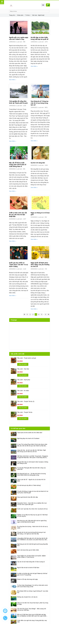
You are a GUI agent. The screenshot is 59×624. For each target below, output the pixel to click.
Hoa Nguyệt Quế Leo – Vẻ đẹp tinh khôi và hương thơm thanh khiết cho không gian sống (31, 474)
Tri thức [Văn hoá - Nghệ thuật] (28, 15)
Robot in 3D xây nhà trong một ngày (27, 579)
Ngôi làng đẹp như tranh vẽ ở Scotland (28, 438)
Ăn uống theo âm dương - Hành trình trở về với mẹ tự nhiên (32, 527)
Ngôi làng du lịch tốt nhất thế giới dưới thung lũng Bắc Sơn (32, 544)
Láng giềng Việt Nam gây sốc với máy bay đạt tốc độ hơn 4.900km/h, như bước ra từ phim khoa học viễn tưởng (32, 539)
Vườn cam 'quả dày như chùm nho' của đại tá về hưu (32, 509)
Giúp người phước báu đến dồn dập (27, 497)
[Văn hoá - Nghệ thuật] (24, 314)
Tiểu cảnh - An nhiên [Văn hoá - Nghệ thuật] (23, 390)
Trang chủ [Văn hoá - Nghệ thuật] (12, 15)
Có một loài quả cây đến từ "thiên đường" (29, 485)
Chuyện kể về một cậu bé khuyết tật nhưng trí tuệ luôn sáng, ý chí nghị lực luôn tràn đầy (31, 533)
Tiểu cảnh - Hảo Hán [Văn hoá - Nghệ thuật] (23, 369)
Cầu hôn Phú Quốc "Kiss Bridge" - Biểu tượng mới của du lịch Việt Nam (31, 609)
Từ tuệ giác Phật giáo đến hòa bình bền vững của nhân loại (31, 468)
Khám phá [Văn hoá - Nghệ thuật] (20, 15)
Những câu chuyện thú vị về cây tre (27, 597)
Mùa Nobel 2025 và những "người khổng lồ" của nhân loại (32, 591)
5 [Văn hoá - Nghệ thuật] (41, 314)
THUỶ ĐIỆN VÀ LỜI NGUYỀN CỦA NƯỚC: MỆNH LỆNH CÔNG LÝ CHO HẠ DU (31, 556)
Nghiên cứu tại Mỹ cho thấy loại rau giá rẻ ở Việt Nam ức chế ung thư (32, 515)
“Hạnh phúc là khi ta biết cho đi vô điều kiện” (29, 432)
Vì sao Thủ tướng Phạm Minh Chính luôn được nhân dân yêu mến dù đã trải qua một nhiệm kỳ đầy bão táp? (32, 445)
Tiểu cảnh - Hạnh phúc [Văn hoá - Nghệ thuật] (23, 379)
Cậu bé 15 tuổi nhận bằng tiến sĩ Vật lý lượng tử (31, 561)
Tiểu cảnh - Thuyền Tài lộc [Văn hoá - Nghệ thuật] (24, 412)
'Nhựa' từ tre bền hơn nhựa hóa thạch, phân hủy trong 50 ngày (32, 603)
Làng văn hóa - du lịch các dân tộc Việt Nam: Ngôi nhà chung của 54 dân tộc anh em (31, 450)
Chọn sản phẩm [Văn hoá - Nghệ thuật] (23, 364)
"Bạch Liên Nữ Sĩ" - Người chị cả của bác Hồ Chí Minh (31, 480)
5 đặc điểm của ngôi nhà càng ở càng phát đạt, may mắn (32, 621)
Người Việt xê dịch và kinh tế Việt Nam (28, 567)
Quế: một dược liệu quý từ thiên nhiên (28, 550)
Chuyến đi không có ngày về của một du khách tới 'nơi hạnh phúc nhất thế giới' (32, 492)
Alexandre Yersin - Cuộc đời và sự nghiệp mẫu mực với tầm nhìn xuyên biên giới (32, 503)
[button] (43, 4)
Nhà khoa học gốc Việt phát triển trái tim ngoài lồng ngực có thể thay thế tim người (32, 521)
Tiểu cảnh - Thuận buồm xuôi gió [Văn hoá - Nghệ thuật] (26, 358)
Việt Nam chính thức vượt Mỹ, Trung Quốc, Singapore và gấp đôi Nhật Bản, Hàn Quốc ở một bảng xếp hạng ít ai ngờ (32, 456)
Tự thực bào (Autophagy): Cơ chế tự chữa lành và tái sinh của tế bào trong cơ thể (32, 586)
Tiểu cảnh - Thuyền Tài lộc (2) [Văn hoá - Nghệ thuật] (25, 401)
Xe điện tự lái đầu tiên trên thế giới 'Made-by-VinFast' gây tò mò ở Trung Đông (32, 574)
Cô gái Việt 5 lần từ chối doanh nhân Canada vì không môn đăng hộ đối (32, 462)
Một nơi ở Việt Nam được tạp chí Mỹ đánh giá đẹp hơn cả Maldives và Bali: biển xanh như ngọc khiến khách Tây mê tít (31, 615)
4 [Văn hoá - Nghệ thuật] (38, 314)
